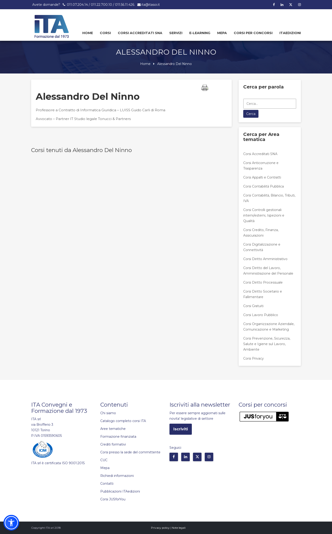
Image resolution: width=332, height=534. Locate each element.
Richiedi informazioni (117, 476)
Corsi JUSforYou (112, 499)
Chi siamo (108, 413)
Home (87, 33)
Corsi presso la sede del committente (130, 452)
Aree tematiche (113, 429)
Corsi (105, 33)
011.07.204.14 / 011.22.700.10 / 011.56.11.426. (100, 5)
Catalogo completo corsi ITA (123, 421)
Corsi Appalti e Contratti (262, 177)
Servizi (175, 33)
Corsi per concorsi (253, 33)
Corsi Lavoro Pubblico (260, 315)
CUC (103, 460)
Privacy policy (160, 527)
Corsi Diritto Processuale (263, 282)
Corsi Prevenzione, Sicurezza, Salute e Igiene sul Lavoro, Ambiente (266, 344)
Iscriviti (180, 429)
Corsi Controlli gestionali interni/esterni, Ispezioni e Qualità (263, 215)
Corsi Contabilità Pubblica (263, 186)
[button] (11, 522)
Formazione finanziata (118, 436)
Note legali (179, 527)
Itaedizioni (290, 33)
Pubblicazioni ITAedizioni (120, 491)
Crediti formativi (113, 444)
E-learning (199, 33)
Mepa (222, 33)
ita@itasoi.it (150, 5)
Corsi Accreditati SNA (140, 33)
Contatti (106, 483)
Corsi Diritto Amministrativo (265, 259)
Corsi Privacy (253, 358)
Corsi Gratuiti (253, 306)
